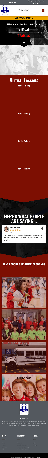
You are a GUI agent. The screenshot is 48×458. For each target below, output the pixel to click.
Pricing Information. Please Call (35, 1)
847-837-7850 (35, 3)
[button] (43, 10)
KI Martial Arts (24, 10)
